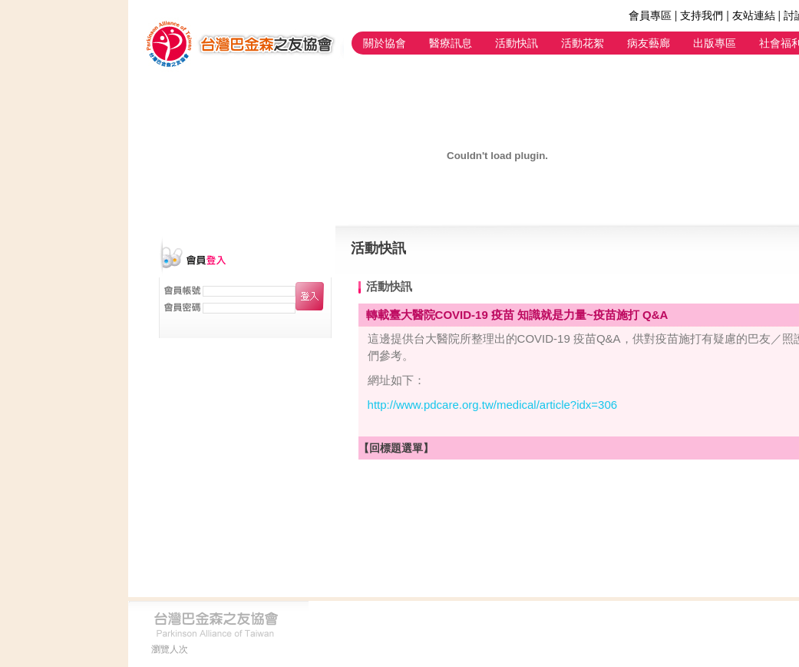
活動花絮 (582, 43)
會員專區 (650, 15)
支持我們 (701, 15)
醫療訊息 (450, 43)
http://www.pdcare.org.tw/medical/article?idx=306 (493, 404)
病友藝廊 (648, 43)
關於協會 (384, 43)
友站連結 (753, 15)
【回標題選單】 (396, 448)
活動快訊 (516, 43)
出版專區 (714, 43)
